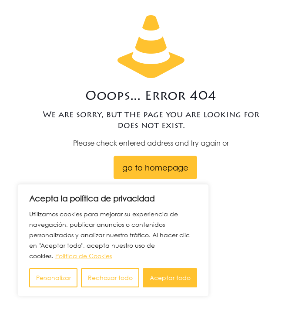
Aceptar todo (170, 277)
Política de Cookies (83, 255)
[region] (113, 240)
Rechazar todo (110, 277)
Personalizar (53, 277)
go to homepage (155, 167)
